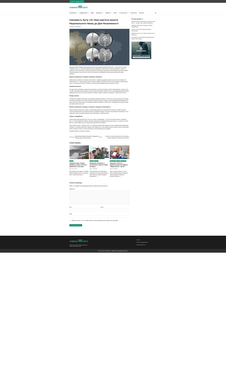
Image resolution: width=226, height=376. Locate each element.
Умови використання (141, 244)
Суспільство (123, 13)
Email (102, 207)
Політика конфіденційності (142, 242)
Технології (133, 13)
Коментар (72, 189)
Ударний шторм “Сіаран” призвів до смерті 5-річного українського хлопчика (78, 164)
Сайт (70, 214)
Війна (92, 13)
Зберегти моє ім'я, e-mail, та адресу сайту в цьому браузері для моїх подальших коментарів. (95, 220)
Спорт (115, 13)
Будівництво (83, 13)
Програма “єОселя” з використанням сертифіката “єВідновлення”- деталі (119, 164)
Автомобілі (72, 13)
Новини (107, 13)
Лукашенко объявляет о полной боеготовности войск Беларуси (99, 164)
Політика (96, 161)
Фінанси (141, 13)
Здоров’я (99, 13)
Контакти (138, 239)
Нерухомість (112, 161)
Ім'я (70, 207)
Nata (70, 168)
